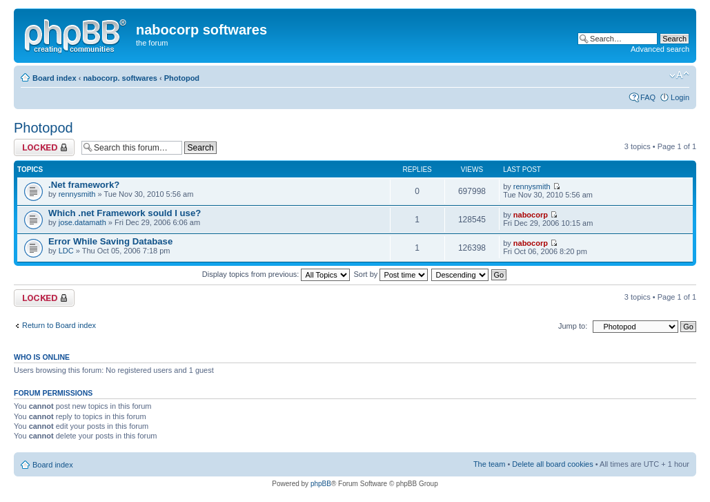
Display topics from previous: (276, 274)
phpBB (320, 483)
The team (489, 464)
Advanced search (660, 49)
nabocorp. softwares (120, 78)
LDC (66, 251)
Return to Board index (59, 325)
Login (680, 97)
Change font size (679, 75)
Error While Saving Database (110, 241)
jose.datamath (82, 222)
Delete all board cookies (552, 464)
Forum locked (44, 147)
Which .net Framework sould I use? (124, 213)
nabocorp (530, 215)
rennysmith (77, 194)
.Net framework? (83, 185)
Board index (54, 78)
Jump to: (572, 326)
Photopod (181, 78)
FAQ (647, 97)
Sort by (391, 274)
